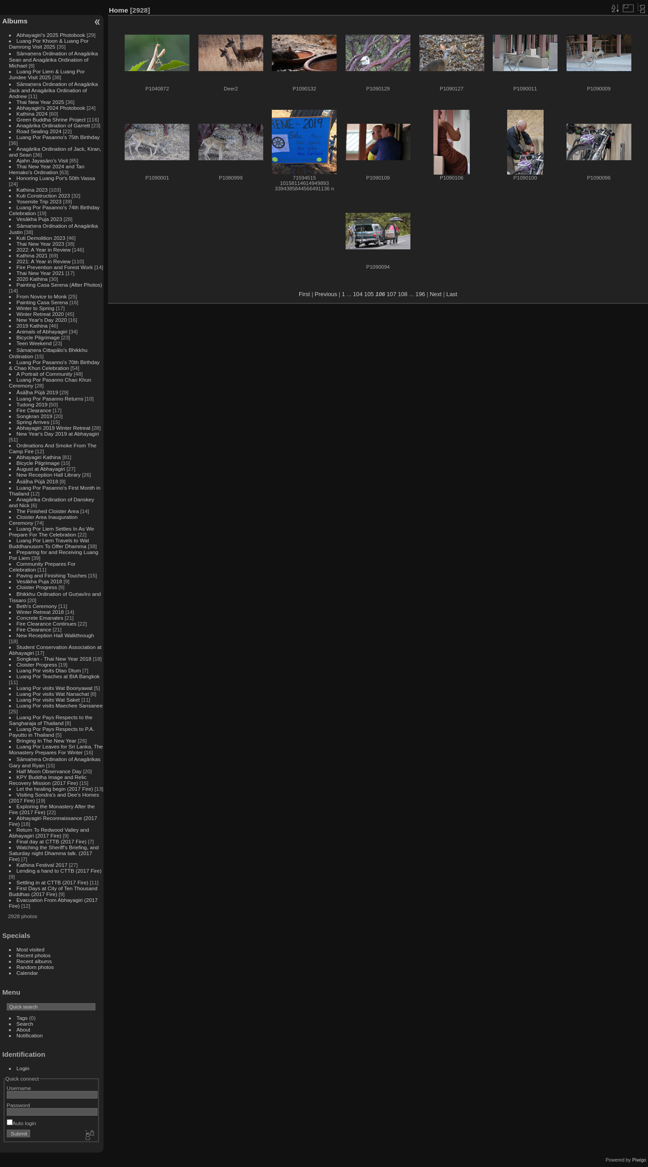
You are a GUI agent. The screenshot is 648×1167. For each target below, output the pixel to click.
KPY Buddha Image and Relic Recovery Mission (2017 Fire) (47, 780)
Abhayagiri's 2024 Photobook (51, 108)
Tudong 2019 (32, 404)
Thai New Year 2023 (40, 244)
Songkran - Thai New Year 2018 (54, 659)
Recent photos (34, 955)
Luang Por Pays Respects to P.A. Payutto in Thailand (51, 732)
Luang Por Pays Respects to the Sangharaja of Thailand (51, 720)
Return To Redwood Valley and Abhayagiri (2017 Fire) (49, 832)
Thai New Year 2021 (40, 273)
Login (23, 1068)
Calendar (27, 973)
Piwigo (639, 1159)
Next (435, 294)
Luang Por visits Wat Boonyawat (55, 688)
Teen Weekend (34, 343)
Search (25, 1024)
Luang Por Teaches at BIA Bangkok (58, 676)
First (304, 294)
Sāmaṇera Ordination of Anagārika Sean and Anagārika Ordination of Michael (53, 59)
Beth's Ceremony (37, 606)
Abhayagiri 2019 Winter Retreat (53, 428)
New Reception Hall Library (49, 475)
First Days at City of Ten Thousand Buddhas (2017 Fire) (53, 891)
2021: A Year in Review (44, 261)
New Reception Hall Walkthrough (55, 635)
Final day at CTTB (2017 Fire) (52, 841)
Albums (14, 21)
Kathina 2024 (32, 114)
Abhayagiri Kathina (39, 457)
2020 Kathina (32, 279)
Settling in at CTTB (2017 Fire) (53, 882)
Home (118, 10)
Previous (326, 294)
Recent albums (34, 961)
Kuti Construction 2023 (43, 195)
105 (369, 294)
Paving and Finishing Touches (52, 575)
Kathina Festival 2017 (42, 865)
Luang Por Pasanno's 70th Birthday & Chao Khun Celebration (54, 365)
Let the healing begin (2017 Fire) (55, 789)
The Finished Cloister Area (48, 511)
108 (402, 294)
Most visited (31, 949)
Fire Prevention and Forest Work (55, 267)
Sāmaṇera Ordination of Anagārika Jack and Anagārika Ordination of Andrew (53, 90)
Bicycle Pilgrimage (38, 337)
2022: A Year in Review (44, 249)
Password (18, 1105)
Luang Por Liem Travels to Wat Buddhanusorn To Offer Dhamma (49, 543)
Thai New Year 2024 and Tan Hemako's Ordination (47, 169)
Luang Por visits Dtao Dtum (49, 670)
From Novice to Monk (42, 296)
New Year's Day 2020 (42, 320)
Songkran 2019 (35, 416)
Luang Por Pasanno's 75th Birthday (58, 137)
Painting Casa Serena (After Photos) (59, 285)
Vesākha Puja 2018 (39, 581)
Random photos (35, 967)
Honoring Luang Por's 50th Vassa (56, 178)
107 (391, 294)
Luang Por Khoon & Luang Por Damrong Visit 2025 (49, 44)
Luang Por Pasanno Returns (50, 398)
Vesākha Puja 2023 (39, 219)
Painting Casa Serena (42, 302)
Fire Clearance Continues (46, 623)
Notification (30, 1035)
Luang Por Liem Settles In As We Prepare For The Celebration (51, 531)
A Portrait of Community (44, 374)
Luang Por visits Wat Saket (48, 700)
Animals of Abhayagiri (42, 331)
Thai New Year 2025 (40, 102)
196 (420, 294)
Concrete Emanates (40, 618)
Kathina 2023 (32, 190)
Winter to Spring (35, 308)
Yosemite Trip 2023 (39, 201)
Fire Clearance (34, 410)
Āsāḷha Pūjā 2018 (37, 481)
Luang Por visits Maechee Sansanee (60, 705)
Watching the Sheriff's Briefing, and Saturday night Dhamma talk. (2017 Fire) (54, 853)
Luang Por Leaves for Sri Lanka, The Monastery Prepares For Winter (56, 749)
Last (451, 294)
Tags (22, 1018)
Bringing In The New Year (46, 740)
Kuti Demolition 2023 (41, 238)
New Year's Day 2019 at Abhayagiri (58, 434)
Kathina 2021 (32, 255)
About (24, 1029)
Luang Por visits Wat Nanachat (53, 694)
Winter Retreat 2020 (40, 314)
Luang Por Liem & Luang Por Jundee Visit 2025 (47, 74)
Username (19, 1088)
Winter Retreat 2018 (40, 612)
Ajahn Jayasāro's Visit (42, 160)
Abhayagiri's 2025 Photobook (51, 35)
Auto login (21, 1123)
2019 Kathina (32, 326)
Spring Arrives (33, 422)
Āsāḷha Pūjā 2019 (37, 392)
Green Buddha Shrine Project (51, 119)
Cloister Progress (37, 587)
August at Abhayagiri (41, 469)
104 (357, 294)
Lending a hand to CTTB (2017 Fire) (59, 871)
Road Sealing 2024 (39, 131)
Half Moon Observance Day (49, 771)
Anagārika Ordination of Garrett (53, 125)
